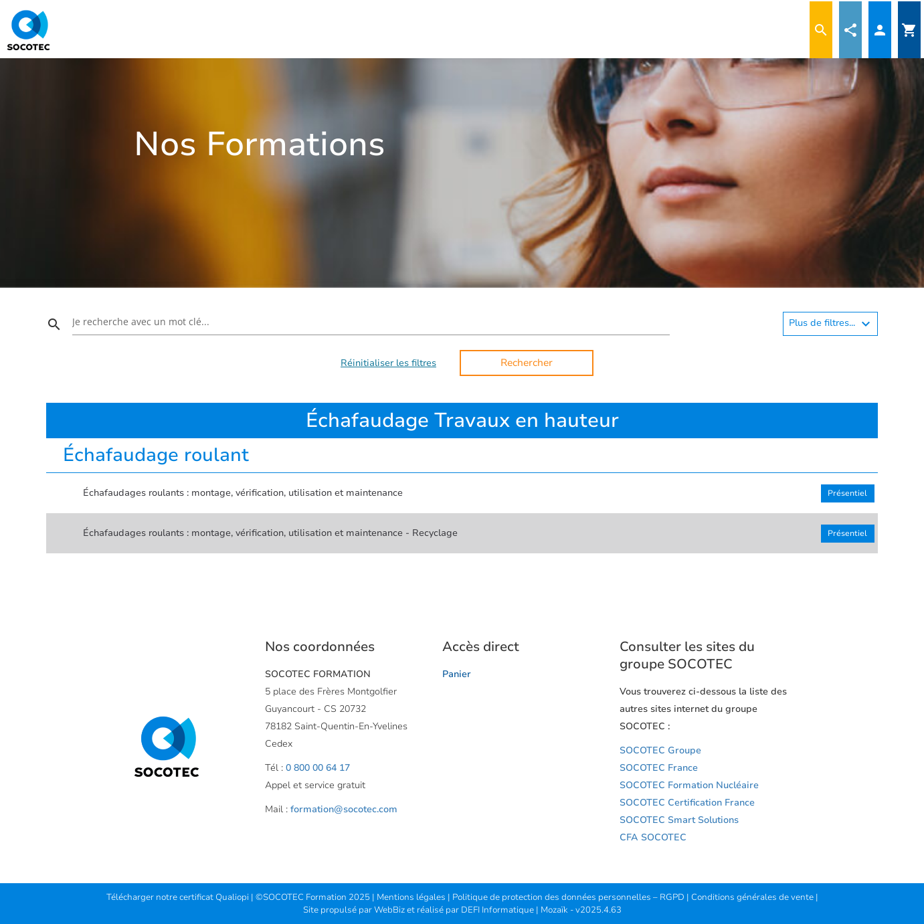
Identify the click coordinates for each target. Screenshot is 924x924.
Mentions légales (412, 897)
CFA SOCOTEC (653, 837)
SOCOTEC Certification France (687, 802)
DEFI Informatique (498, 910)
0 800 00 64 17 (318, 767)
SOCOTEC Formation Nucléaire (689, 785)
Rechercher (526, 362)
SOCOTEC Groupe (660, 750)
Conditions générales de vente (753, 897)
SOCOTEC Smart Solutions (679, 820)
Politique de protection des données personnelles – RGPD (569, 897)
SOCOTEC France (659, 767)
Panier (456, 674)
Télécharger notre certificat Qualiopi (177, 897)
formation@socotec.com (343, 809)
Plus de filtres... (831, 324)
